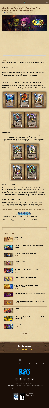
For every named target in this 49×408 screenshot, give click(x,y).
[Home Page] (24, 2)
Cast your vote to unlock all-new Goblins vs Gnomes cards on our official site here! (23, 209)
